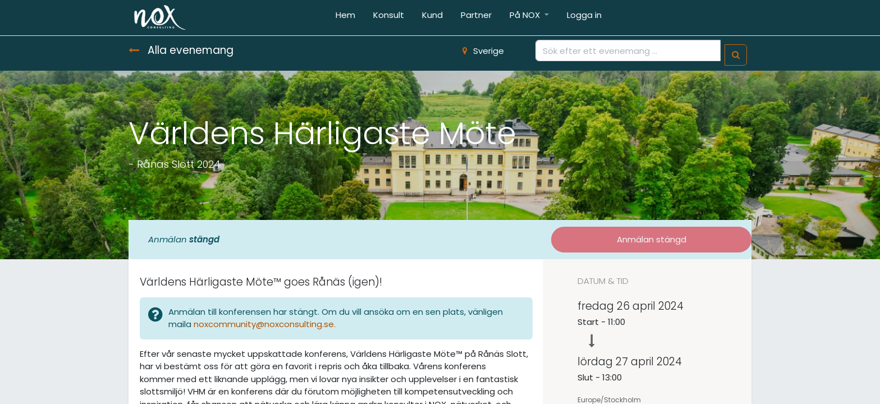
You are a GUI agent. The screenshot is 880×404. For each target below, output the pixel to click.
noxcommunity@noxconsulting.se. (266, 324)
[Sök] (736, 55)
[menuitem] (345, 17)
